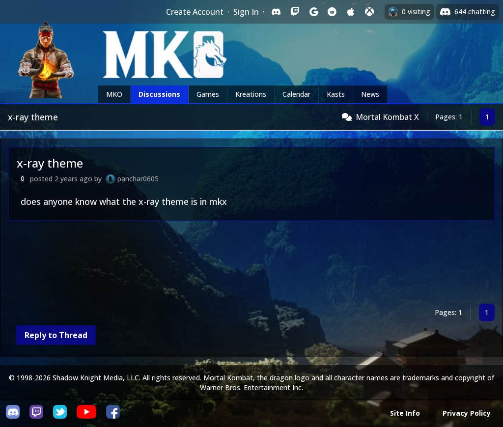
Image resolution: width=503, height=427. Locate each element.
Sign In (246, 11)
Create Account (195, 11)
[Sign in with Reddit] (332, 11)
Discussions (159, 94)
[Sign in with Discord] (276, 11)
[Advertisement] (251, 264)
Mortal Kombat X (387, 117)
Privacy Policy (467, 413)
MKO (114, 94)
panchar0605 (138, 178)
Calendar (296, 94)
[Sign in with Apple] (350, 11)
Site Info (405, 413)
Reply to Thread (56, 335)
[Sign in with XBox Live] (369, 11)
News (370, 94)
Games (207, 94)
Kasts (336, 94)
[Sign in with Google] (313, 11)
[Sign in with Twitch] (294, 11)
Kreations (250, 94)
